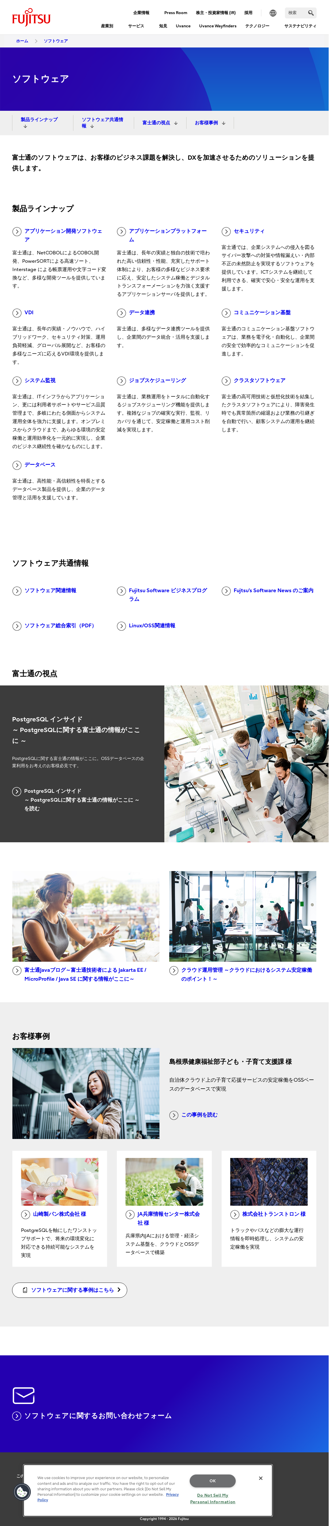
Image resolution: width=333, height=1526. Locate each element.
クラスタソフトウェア (254, 381)
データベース (34, 465)
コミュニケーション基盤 (256, 313)
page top (320, 1466)
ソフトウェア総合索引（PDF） (54, 626)
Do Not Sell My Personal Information (212, 1498)
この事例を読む (193, 1115)
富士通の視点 (156, 122)
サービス (136, 26)
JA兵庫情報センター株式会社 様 (162, 1218)
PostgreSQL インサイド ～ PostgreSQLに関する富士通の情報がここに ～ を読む (76, 799)
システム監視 (34, 381)
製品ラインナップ (39, 119)
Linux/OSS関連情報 (146, 626)
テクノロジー (257, 26)
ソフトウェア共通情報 (102, 123)
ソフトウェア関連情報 (44, 591)
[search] (311, 13)
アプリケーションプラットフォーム (162, 235)
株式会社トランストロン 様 (268, 1214)
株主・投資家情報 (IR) (216, 12)
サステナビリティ (300, 26)
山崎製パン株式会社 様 (53, 1214)
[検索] (301, 12)
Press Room (175, 12)
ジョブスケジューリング (151, 381)
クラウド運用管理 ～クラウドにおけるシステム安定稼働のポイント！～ (240, 974)
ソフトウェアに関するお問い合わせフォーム (92, 1416)
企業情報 (141, 12)
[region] (148, 1490)
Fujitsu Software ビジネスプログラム (162, 594)
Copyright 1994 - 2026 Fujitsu (164, 1519)
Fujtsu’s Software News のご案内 (267, 591)
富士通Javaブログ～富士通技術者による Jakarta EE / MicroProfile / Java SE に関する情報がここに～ (79, 974)
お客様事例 (207, 122)
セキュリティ (243, 231)
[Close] (260, 1478)
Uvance (183, 26)
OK (213, 1481)
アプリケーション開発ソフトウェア (57, 235)
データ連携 (136, 313)
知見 (163, 26)
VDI (22, 313)
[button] (22, 1492)
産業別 (107, 26)
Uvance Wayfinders (218, 26)
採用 (248, 12)
